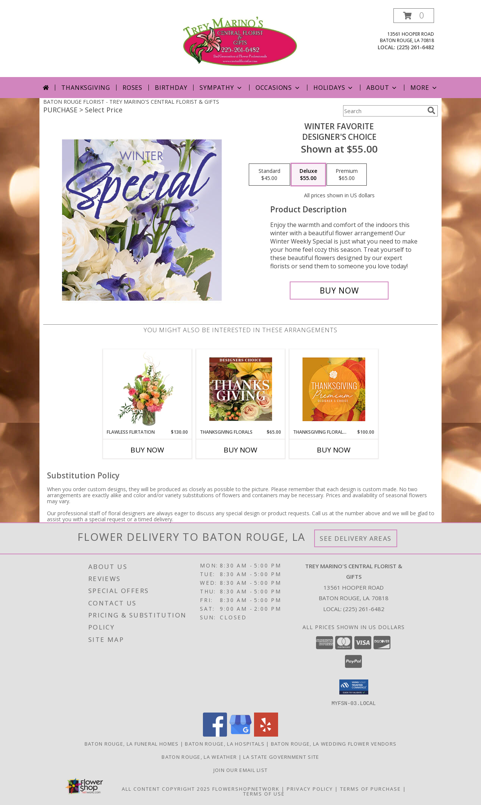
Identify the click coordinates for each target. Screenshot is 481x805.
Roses (132, 87)
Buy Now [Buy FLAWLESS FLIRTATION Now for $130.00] (147, 450)
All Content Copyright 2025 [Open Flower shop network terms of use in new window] (166, 788)
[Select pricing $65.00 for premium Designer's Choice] (346, 175)
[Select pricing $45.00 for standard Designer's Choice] (269, 175)
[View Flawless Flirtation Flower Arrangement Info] (147, 389)
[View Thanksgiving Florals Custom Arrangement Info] (240, 389)
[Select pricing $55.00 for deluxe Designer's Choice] (308, 175)
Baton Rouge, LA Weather (199, 756)
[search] (431, 110)
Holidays (333, 87)
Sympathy (221, 87)
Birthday (171, 87)
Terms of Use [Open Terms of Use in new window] (264, 793)
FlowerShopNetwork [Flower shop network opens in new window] (246, 788)
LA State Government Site (281, 756)
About (382, 87)
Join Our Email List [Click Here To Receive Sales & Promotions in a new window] (240, 769)
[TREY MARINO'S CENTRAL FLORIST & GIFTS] (240, 42)
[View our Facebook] (215, 734)
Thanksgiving (85, 87)
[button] (413, 15)
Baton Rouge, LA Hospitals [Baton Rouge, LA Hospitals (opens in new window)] (225, 743)
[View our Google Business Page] (240, 734)
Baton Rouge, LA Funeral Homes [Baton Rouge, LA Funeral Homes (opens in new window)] (132, 743)
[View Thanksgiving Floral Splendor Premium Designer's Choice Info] (334, 389)
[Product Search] (383, 111)
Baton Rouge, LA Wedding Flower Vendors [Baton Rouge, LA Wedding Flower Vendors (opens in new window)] (333, 743)
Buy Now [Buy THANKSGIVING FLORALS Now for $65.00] (240, 450)
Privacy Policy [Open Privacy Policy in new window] (310, 788)
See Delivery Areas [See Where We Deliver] (356, 538)
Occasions (278, 87)
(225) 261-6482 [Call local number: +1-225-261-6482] (415, 47)
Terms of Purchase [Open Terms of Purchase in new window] (370, 788)
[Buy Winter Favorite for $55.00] (339, 290)
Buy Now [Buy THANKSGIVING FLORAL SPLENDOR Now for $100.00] (334, 450)
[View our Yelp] (266, 734)
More (424, 87)
